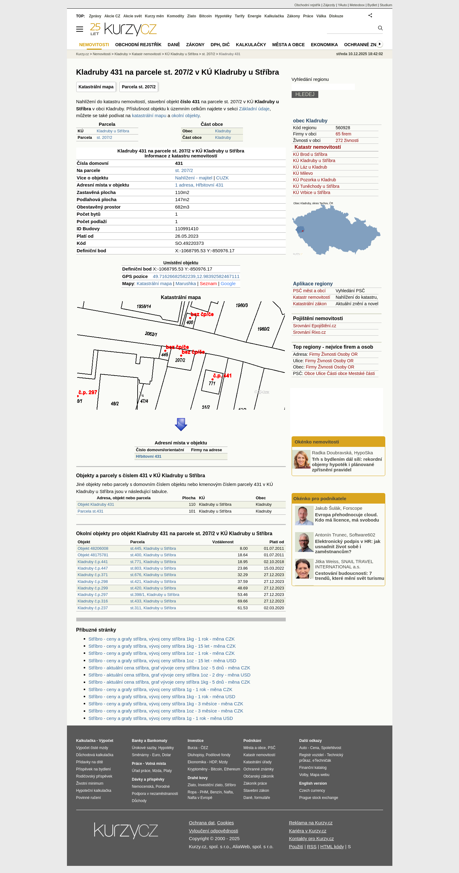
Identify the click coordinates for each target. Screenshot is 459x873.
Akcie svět (132, 16)
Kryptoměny (198, 769)
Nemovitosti (101, 54)
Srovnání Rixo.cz (309, 332)
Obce (309, 373)
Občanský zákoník (259, 776)
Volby (303, 775)
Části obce (337, 373)
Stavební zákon (256, 790)
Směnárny (140, 755)
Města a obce (288, 44)
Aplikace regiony (313, 283)
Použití (296, 846)
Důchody (139, 801)
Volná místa (155, 763)
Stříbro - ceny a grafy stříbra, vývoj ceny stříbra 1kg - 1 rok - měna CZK (162, 639)
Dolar (166, 755)
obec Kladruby (310, 120)
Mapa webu (319, 775)
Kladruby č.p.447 (93, 568)
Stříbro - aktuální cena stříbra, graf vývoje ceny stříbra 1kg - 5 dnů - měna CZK (169, 682)
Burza (192, 748)
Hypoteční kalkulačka (93, 790)
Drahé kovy (198, 778)
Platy (168, 771)
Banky (137, 741)
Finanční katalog (313, 767)
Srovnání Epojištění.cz (314, 325)
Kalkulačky (251, 44)
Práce (308, 16)
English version (313, 783)
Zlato (191, 16)
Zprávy (95, 16)
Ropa (192, 792)
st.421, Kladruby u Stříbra (153, 581)
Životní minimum (90, 783)
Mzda (156, 771)
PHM (204, 792)
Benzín (216, 792)
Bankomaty (157, 741)
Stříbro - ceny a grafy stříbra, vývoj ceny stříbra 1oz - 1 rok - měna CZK (162, 653)
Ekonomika (324, 44)
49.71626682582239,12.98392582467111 (196, 276)
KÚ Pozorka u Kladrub (314, 179)
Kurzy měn (154, 16)
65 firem (343, 133)
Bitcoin (205, 16)
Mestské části (362, 373)
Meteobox (357, 5)
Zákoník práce (255, 783)
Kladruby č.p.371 (93, 574)
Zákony (293, 16)
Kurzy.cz (82, 54)
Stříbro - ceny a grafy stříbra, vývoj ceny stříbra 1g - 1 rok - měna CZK (160, 689)
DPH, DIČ (220, 44)
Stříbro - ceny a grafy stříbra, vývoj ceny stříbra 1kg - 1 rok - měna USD (162, 696)
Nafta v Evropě (200, 798)
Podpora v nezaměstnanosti (155, 793)
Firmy (314, 354)
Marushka (186, 283)
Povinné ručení (88, 798)
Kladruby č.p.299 (93, 588)
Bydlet (372, 5)
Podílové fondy (218, 755)
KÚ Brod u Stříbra (310, 154)
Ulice (320, 373)
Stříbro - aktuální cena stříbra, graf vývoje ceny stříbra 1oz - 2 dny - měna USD (170, 674)
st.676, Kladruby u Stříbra (153, 574)
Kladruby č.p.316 (93, 601)
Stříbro (230, 785)
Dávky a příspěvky (148, 779)
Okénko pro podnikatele (319, 498)
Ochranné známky (366, 44)
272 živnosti (347, 140)
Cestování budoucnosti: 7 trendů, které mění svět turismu (349, 576)
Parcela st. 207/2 (139, 86)
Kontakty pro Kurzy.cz (311, 838)
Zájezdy (329, 5)
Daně (174, 44)
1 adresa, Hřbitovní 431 (199, 184)
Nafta (228, 792)
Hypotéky (223, 16)
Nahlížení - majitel (193, 177)
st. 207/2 (104, 137)
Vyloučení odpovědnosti (213, 830)
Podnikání (252, 741)
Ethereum (232, 769)
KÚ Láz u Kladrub (310, 167)
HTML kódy (332, 846)
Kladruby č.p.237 (93, 608)
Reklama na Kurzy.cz (311, 822)
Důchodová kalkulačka (94, 755)
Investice (196, 741)
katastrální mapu (149, 115)
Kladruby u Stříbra (113, 131)
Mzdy (223, 762)
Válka (321, 16)
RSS (311, 846)
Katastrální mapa (96, 86)
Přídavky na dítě (89, 762)
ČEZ (204, 748)
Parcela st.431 (91, 511)
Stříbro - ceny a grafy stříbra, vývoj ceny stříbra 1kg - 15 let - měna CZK (162, 646)
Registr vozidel (311, 755)
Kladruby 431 (229, 54)
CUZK (222, 177)
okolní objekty (185, 115)
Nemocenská (143, 786)
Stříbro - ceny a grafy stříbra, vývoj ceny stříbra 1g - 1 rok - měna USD (161, 718)
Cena (314, 748)
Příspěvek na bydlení (93, 769)
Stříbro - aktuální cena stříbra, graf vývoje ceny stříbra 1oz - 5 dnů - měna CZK (169, 667)
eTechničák (321, 760)
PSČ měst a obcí (309, 290)
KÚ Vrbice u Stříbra (311, 192)
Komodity (175, 16)
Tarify (240, 16)
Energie (254, 16)
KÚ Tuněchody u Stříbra (316, 186)
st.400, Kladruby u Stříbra (153, 555)
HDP (213, 762)
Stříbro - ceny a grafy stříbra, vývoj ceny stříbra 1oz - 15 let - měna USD (162, 660)
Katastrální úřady (258, 762)
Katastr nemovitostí (318, 147)
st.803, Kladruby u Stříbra (153, 568)
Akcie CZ (112, 16)
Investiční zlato (210, 785)
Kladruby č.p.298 (93, 581)
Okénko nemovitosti (316, 441)
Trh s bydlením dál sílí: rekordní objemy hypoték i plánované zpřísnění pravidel (347, 464)
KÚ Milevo (303, 173)
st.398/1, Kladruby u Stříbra (154, 594)
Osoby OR (348, 354)
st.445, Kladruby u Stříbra (153, 548)
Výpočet (106, 741)
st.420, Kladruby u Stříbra (153, 588)
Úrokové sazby (144, 748)
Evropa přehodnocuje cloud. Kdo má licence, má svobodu (347, 518)
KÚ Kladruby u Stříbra (314, 160)
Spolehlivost (331, 748)
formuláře (262, 798)
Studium (386, 5)
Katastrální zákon (310, 303)
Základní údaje (254, 108)
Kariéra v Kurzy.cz (307, 830)
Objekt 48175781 (93, 555)
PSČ (272, 748)
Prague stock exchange (318, 798)
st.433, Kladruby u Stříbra (153, 601)
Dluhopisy (196, 755)
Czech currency (312, 790)
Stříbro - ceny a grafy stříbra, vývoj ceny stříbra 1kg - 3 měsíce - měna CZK (166, 703)
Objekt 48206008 (93, 548)
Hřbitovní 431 (148, 456)
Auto (303, 748)
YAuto (342, 5)
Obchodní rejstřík (307, 5)
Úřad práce (141, 771)
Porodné (163, 786)
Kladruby (223, 131)
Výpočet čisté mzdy (92, 748)
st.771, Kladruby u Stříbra (153, 561)
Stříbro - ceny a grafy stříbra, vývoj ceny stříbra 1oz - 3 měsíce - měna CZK (166, 710)
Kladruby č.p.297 (93, 594)
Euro (156, 755)
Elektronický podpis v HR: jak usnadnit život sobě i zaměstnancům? (348, 547)
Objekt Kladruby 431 (96, 504)
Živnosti (328, 354)
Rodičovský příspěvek (94, 776)
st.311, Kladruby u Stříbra (153, 608)
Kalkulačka (274, 16)
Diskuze (336, 16)
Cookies (225, 822)
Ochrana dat (202, 822)
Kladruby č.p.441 (93, 561)
